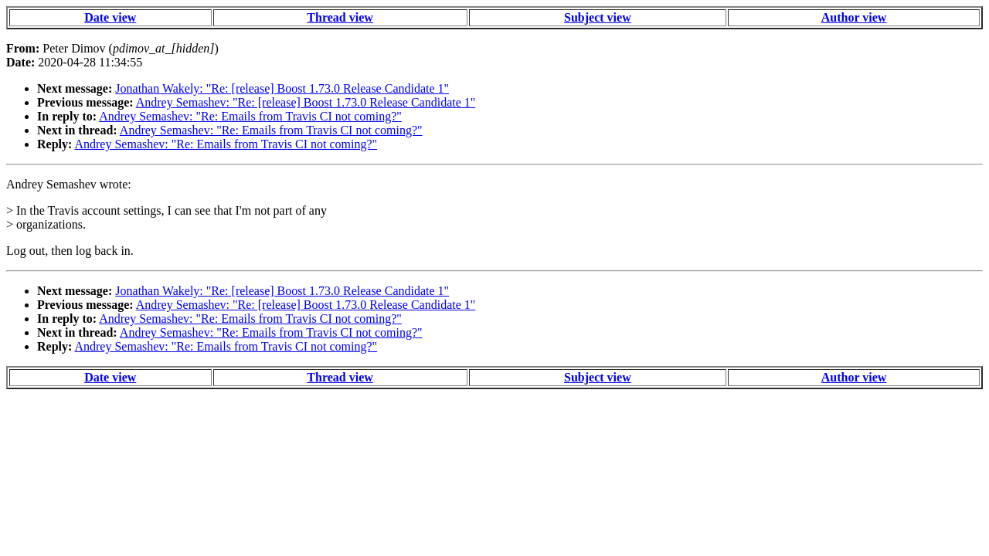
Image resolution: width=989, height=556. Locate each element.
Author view (854, 17)
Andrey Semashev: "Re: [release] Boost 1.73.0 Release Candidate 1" (306, 102)
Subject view (597, 17)
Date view (110, 17)
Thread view (339, 17)
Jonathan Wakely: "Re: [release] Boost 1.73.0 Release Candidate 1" (282, 88)
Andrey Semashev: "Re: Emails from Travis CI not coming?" (250, 116)
